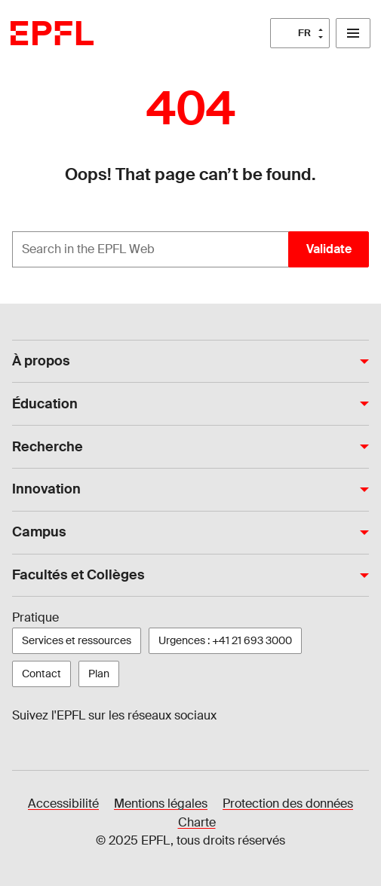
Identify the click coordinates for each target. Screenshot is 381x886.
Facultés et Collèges (78, 575)
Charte (197, 822)
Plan (98, 673)
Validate (329, 249)
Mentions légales (160, 803)
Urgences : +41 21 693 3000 (225, 640)
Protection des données (288, 803)
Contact (41, 673)
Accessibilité (63, 803)
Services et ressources (76, 640)
